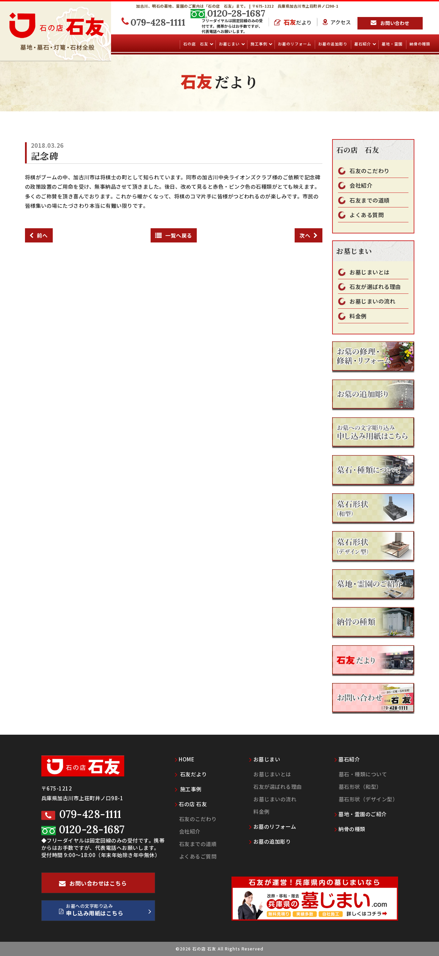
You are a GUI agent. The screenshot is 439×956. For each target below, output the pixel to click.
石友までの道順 (369, 200)
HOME (185, 759)
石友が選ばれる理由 (375, 287)
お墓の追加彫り (332, 43)
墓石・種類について (363, 774)
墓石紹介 (363, 43)
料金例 (358, 316)
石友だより (191, 774)
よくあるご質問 (198, 856)
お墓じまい (230, 43)
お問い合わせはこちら (93, 886)
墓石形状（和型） (360, 786)
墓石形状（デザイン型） (368, 799)
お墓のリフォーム (294, 43)
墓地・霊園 (392, 43)
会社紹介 (360, 185)
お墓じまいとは (369, 272)
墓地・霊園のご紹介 (361, 814)
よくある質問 (366, 215)
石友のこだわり (369, 171)
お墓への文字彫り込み (105, 912)
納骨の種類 (420, 43)
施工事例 (259, 43)
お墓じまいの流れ (372, 301)
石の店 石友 (196, 43)
